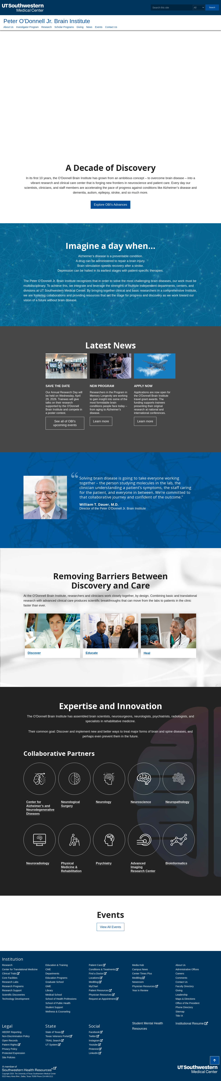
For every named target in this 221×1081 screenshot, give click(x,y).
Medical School (53, 994)
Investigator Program (27, 27)
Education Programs (56, 977)
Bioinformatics (176, 863)
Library (49, 990)
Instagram (94, 1040)
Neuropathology (177, 802)
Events (98, 27)
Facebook (94, 1032)
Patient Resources (98, 990)
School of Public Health (57, 1003)
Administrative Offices (187, 969)
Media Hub (138, 965)
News (89, 27)
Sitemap (180, 1011)
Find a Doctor (96, 973)
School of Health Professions (60, 998)
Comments (181, 977)
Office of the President (187, 1003)
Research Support (12, 990)
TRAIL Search (52, 1040)
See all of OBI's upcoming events (65, 423)
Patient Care (95, 965)
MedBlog (93, 982)
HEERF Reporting (11, 1032)
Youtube (93, 1044)
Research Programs (13, 986)
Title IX (179, 1015)
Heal (147, 653)
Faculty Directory (185, 986)
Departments (52, 973)
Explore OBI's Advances (110, 204)
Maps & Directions (185, 998)
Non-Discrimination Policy (16, 1036)
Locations (94, 977)
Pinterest (93, 1049)
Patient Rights (9, 1044)
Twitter (92, 1036)
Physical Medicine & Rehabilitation (71, 867)
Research (46, 27)
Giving (80, 27)
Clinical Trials (9, 973)
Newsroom (138, 982)
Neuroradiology (37, 863)
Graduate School (54, 982)
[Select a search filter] (199, 7)
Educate (92, 653)
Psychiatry (104, 863)
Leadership (182, 994)
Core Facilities (9, 977)
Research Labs (10, 982)
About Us (8, 27)
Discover (34, 653)
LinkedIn (93, 1053)
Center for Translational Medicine (19, 969)
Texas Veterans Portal (57, 1036)
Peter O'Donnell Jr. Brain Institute (46, 21)
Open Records (10, 1040)
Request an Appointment (102, 998)
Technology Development (15, 998)
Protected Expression (13, 1053)
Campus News (140, 969)
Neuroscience (141, 802)
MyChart (93, 986)
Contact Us (111, 27)
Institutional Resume (190, 1023)
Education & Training (56, 965)
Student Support (54, 1007)
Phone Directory (184, 1007)
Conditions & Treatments (102, 969)
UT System (51, 1044)
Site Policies (8, 1057)
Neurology (103, 802)
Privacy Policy (9, 1049)
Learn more (101, 421)
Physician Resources (100, 994)
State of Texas (53, 1032)
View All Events (110, 927)
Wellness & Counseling (57, 1011)
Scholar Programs (64, 27)
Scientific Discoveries (13, 994)
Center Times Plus (142, 973)
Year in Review (140, 990)
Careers (180, 973)
